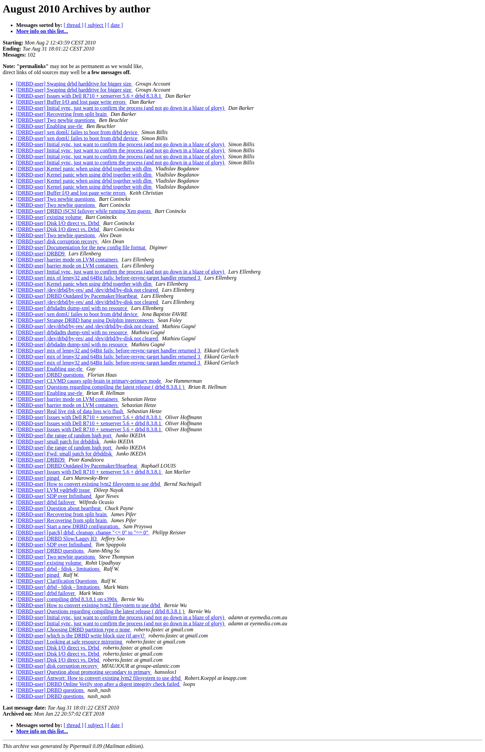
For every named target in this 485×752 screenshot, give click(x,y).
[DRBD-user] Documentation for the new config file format (81, 247)
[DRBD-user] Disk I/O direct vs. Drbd (58, 223)
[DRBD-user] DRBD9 (41, 253)
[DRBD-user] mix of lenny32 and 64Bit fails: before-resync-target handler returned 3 (108, 278)
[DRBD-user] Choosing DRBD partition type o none (73, 629)
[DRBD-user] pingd (38, 478)
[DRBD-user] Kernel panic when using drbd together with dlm (84, 168)
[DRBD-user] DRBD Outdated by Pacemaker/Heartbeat (77, 296)
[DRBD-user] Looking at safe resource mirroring (69, 642)
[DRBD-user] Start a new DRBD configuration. (68, 526)
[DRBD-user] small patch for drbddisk (58, 441)
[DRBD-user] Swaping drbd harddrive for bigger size (74, 84)
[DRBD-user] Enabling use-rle (50, 126)
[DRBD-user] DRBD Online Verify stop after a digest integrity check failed (98, 684)
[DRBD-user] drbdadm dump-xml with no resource (72, 308)
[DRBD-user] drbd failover (46, 502)
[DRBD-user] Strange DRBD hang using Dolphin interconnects (85, 320)
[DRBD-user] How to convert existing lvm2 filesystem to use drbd (88, 484)
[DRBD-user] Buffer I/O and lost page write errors (71, 102)
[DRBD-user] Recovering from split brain (62, 114)
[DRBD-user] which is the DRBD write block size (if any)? (81, 635)
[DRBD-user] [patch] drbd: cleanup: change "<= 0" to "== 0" (83, 532)
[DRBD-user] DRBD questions (50, 375)
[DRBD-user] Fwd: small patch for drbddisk (64, 454)
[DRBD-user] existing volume (49, 217)
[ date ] (115, 25)
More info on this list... (42, 31)
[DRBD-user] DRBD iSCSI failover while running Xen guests (84, 211)
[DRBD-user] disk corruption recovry (57, 241)
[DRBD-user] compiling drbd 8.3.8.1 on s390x (67, 599)
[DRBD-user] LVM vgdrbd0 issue (53, 490)
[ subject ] (95, 25)
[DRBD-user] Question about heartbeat (59, 508)
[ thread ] (74, 25)
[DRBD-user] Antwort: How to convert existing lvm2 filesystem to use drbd (99, 678)
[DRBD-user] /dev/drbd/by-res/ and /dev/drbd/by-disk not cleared (87, 290)
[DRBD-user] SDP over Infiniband (54, 496)
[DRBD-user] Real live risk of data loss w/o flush (70, 411)
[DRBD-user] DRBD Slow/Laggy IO (57, 538)
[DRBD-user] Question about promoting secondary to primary (84, 672)
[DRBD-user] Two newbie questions (56, 120)
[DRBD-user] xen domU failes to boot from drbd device (77, 132)
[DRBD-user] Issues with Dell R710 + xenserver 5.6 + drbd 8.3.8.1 (89, 96)
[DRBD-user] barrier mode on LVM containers (67, 259)
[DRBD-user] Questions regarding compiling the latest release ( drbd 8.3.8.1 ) (101, 387)
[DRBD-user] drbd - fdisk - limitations (58, 569)
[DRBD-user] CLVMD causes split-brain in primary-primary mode (89, 381)
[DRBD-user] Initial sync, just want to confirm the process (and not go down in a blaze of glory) (121, 108)
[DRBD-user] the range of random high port (64, 435)
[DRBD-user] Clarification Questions (57, 581)
